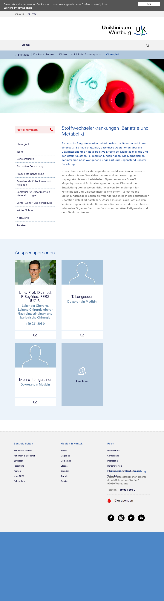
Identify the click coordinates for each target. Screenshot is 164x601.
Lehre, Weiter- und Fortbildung (34, 201)
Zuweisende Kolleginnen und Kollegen (34, 181)
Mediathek (66, 459)
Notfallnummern (35, 128)
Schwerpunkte (25, 157)
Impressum (112, 459)
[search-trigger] (148, 44)
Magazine (65, 454)
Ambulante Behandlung (30, 172)
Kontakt (64, 474)
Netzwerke (23, 216)
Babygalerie (19, 479)
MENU (22, 44)
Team (20, 150)
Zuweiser (18, 459)
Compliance (113, 454)
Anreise (21, 224)
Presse (64, 449)
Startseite (22, 53)
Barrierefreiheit (114, 464)
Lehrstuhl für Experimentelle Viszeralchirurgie (33, 192)
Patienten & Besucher (24, 454)
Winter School (25, 209)
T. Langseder (82, 295)
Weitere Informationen (18, 7)
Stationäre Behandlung (30, 165)
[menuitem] (27, 12)
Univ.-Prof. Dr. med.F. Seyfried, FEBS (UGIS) (35, 295)
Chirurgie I (112, 53)
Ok (149, 4)
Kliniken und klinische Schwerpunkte (80, 53)
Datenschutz (113, 449)
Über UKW (19, 474)
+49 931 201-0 (126, 488)
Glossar (64, 464)
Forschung (19, 464)
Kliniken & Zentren (44, 53)
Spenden (65, 469)
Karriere (17, 469)
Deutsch (26, 13)
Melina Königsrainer (35, 378)
